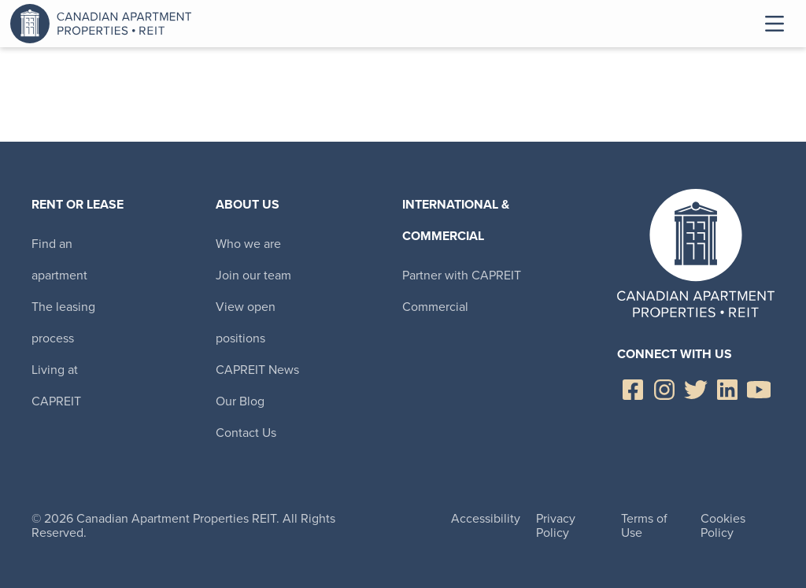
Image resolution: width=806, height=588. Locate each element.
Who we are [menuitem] (248, 244)
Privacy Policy (555, 525)
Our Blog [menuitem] (240, 401)
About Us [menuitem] (247, 204)
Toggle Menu (774, 23)
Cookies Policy (723, 525)
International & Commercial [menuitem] (455, 220)
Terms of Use (644, 525)
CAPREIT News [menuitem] (257, 370)
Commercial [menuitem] (435, 307)
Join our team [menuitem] (253, 275)
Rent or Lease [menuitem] (77, 204)
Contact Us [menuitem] (246, 432)
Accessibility (485, 518)
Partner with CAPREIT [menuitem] (461, 275)
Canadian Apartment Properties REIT (104, 23)
